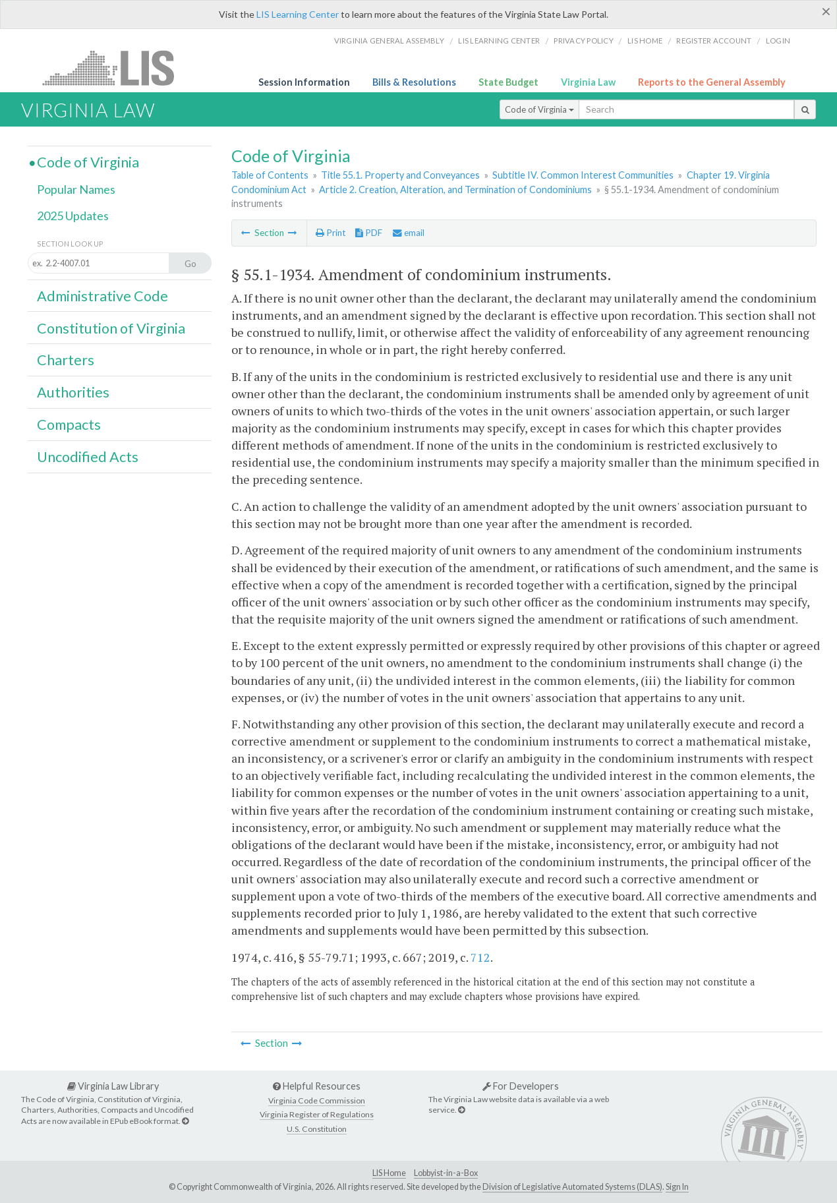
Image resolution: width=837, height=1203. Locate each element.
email (408, 232)
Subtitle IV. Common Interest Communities (583, 175)
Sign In (677, 1187)
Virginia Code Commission (316, 1100)
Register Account (713, 40)
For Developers (520, 1086)
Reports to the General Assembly (712, 82)
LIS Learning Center (297, 14)
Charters (65, 359)
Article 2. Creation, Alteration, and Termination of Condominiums (455, 189)
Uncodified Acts (87, 456)
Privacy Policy (584, 40)
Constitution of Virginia (111, 328)
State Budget (508, 82)
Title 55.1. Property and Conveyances (400, 175)
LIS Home (389, 1173)
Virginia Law (588, 82)
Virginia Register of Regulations (317, 1114)
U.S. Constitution (317, 1129)
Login (778, 40)
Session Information (304, 82)
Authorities (73, 392)
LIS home (644, 40)
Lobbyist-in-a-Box (446, 1173)
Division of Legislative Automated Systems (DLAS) (572, 1187)
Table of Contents (269, 175)
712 (480, 957)
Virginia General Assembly (389, 40)
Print (330, 232)
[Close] (826, 11)
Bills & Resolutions (414, 82)
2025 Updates (73, 215)
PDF (368, 232)
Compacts (69, 424)
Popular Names (76, 189)
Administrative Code (102, 296)
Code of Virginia (539, 109)
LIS (115, 67)
